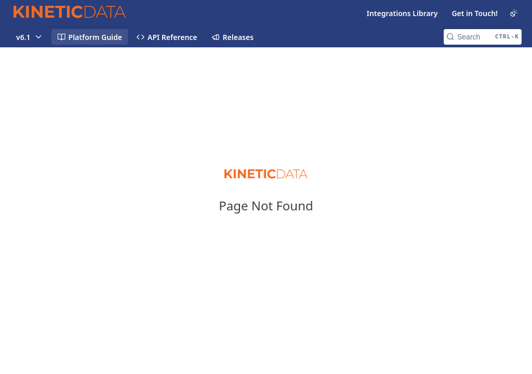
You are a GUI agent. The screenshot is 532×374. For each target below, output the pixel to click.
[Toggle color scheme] (514, 13)
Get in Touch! (474, 13)
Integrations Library (402, 13)
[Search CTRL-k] (483, 37)
